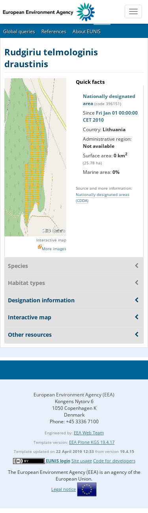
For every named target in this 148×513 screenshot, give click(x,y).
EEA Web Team (89, 433)
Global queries (19, 31)
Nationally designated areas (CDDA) (102, 197)
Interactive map (51, 240)
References (53, 31)
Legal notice (63, 489)
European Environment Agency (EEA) (74, 394)
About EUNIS (87, 31)
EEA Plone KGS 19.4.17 (91, 442)
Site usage (81, 461)
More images (54, 248)
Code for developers (114, 461)
